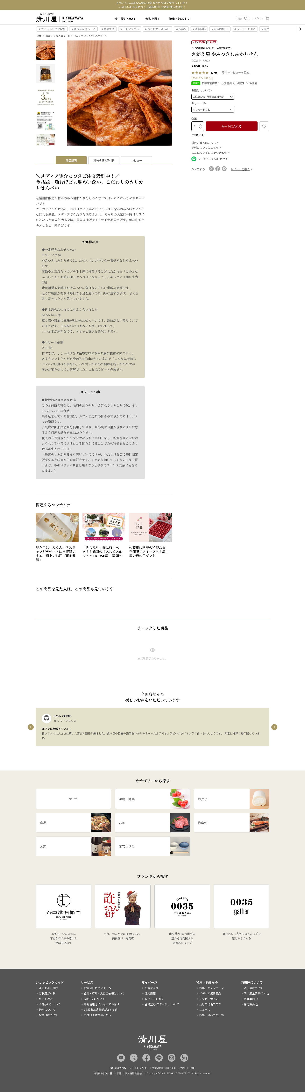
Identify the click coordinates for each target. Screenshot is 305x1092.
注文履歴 (150, 993)
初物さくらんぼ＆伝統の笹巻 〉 (152, 3)
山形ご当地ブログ (210, 1004)
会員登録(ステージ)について (162, 1004)
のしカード (199, 103)
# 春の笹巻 (108, 29)
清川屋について (125, 18)
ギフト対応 (46, 999)
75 (223, 72)
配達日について (48, 1015)
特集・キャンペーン (211, 988)
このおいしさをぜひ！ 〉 (152, 7)
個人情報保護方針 (134, 1073)
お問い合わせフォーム (97, 988)
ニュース (204, 1009)
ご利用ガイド (47, 993)
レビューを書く (154, 999)
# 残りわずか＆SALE (157, 29)
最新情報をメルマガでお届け (101, 1004)
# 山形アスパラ (130, 29)
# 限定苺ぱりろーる (84, 29)
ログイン (258, 18)
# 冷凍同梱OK (220, 29)
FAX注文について (94, 999)
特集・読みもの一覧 (211, 1015)
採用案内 (249, 1004)
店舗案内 (249, 999)
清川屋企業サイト (255, 993)
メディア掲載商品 (210, 993)
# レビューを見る (245, 29)
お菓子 (49, 36)
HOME (39, 36)
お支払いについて (50, 1004)
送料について (47, 1009)
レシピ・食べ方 (208, 999)
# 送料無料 (199, 29)
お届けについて (202, 90)
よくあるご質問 (48, 988)
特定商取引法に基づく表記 (108, 1073)
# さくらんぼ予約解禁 (52, 29)
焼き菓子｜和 (63, 36)
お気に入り (151, 988)
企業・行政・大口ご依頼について (104, 993)
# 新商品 (181, 29)
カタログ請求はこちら (97, 1015)
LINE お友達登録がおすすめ (101, 1009)
